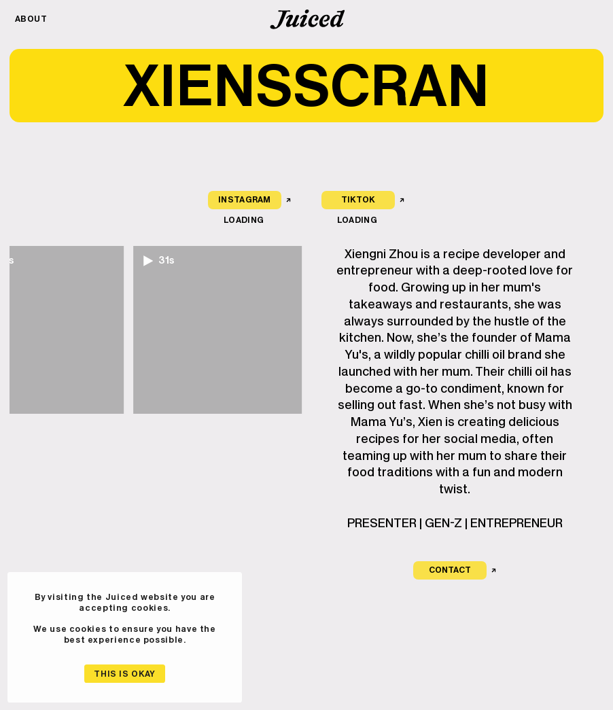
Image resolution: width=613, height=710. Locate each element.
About (31, 18)
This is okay (125, 673)
